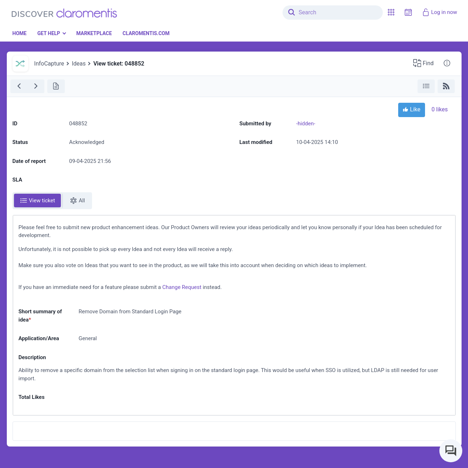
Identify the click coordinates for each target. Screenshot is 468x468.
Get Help (48, 33)
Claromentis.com (145, 33)
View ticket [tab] (37, 200)
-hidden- (305, 123)
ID (15, 123)
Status (20, 142)
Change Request (181, 287)
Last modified (256, 142)
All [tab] (77, 200)
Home (20, 33)
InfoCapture (49, 63)
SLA (17, 180)
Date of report (29, 161)
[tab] (37, 200)
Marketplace (94, 33)
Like (411, 110)
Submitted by (255, 123)
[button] (391, 12)
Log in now (439, 12)
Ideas (79, 63)
